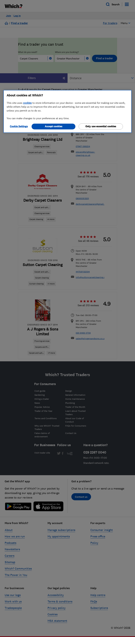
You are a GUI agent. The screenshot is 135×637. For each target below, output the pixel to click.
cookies (27, 102)
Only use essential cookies (100, 126)
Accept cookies (53, 126)
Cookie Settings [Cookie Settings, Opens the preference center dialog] (19, 126)
